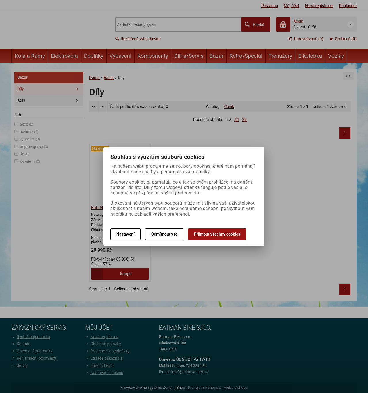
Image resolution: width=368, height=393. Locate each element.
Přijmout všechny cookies (217, 234)
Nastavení (125, 234)
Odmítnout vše (164, 234)
